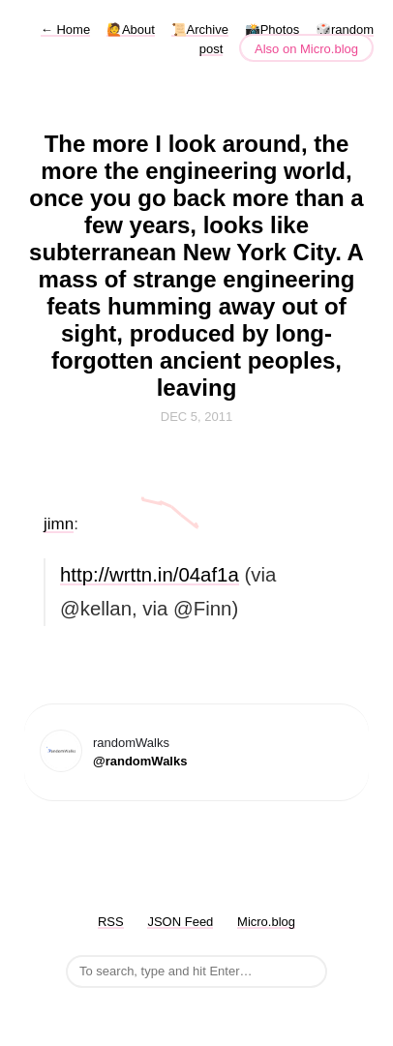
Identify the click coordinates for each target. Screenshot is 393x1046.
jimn (59, 524)
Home (65, 29)
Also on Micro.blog (306, 49)
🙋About (130, 29)
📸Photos (272, 29)
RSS (111, 921)
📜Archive (199, 29)
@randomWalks (140, 761)
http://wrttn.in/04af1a (149, 574)
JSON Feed (180, 921)
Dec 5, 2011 (196, 416)
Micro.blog (266, 921)
